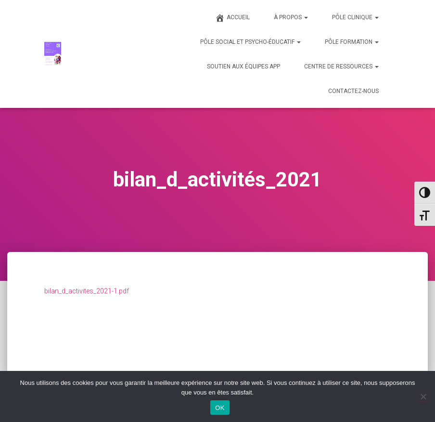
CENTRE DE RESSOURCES (341, 66)
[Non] (423, 396)
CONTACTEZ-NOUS (353, 91)
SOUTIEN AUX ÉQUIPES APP (243, 66)
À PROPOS (291, 17)
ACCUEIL (232, 18)
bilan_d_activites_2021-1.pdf (86, 291)
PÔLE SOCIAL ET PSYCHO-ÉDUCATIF (250, 42)
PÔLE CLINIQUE (355, 17)
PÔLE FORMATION (352, 42)
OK (219, 407)
